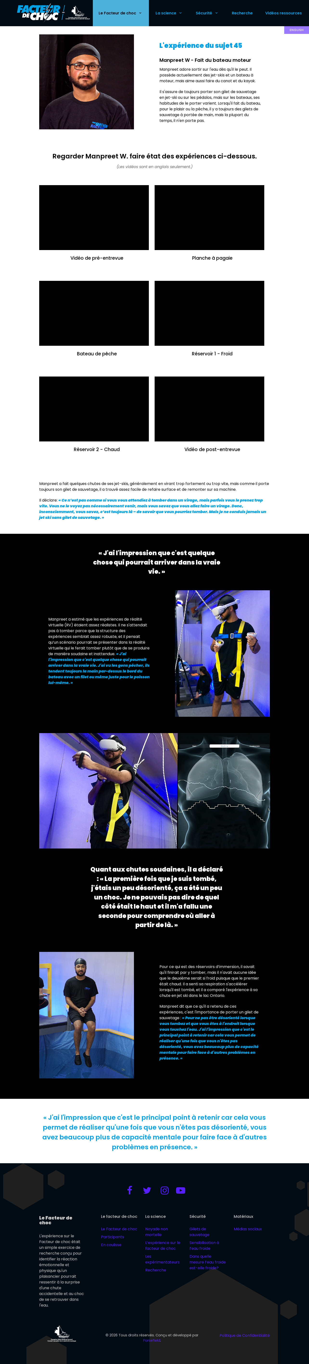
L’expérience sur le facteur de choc (162, 1245)
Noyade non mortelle (156, 1232)
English (297, 30)
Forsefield (151, 1340)
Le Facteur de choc (119, 1229)
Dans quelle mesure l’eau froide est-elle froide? (207, 1262)
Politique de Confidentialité (245, 1335)
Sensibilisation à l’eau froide (204, 1245)
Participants (112, 1237)
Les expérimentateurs (162, 1259)
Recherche (155, 1270)
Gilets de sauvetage (199, 1232)
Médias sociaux (248, 1229)
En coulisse (111, 1245)
